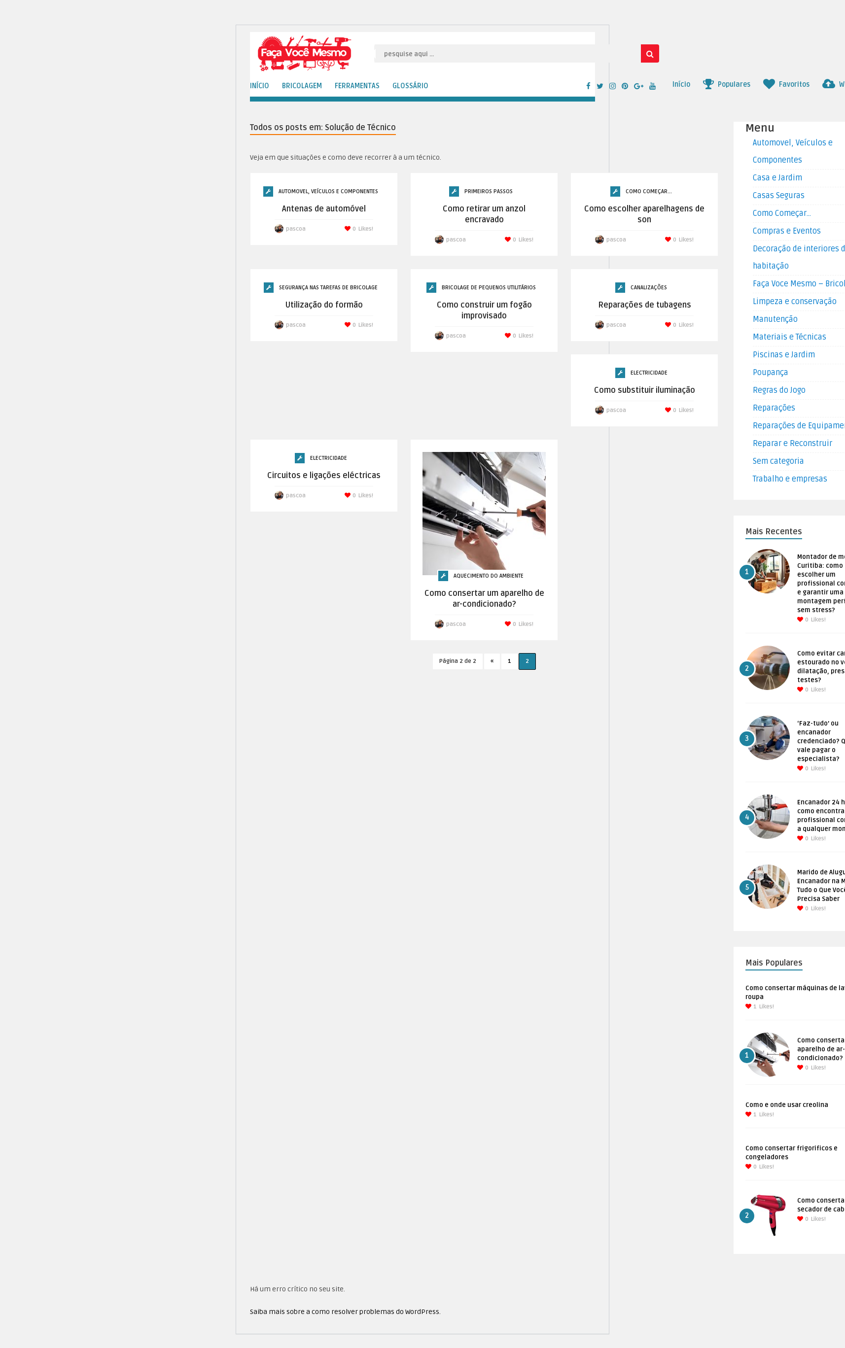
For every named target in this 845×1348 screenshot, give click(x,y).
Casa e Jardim (777, 178)
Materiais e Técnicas (789, 337)
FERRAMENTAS (357, 86)
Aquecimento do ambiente (489, 576)
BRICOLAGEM (302, 86)
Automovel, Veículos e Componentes (328, 191)
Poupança (770, 373)
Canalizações (649, 287)
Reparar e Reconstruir (792, 444)
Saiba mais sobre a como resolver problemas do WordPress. (345, 1312)
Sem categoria (778, 461)
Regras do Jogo (779, 390)
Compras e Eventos (787, 231)
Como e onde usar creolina (786, 1105)
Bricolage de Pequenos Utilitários (489, 287)
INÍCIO (259, 86)
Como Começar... (649, 191)
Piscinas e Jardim (784, 355)
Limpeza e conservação (795, 302)
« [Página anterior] (492, 661)
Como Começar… (782, 213)
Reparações (774, 408)
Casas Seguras (779, 196)
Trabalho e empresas (790, 479)
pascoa (296, 229)
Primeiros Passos (488, 191)
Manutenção (775, 319)
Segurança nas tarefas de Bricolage (328, 287)
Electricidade (649, 373)
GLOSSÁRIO (410, 86)
